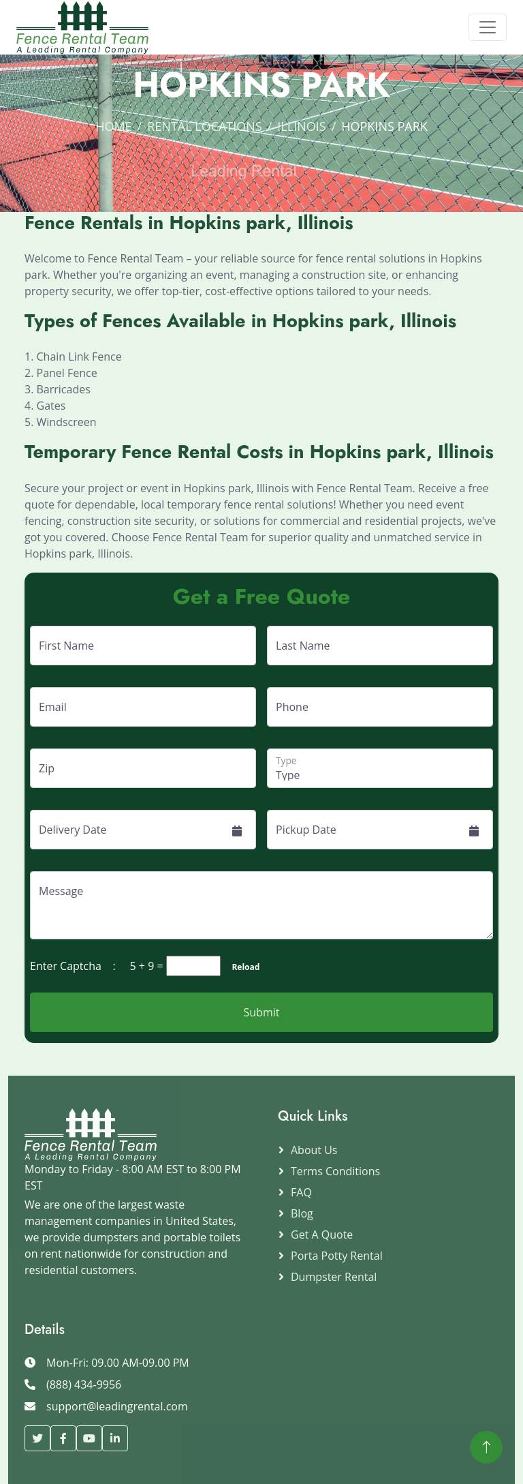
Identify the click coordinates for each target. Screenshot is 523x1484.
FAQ (301, 1192)
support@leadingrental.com (117, 1406)
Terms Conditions (335, 1171)
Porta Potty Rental (337, 1255)
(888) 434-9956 (83, 1384)
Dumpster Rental (334, 1276)
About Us (314, 1149)
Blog (302, 1213)
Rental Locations (204, 126)
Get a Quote (322, 1234)
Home (113, 126)
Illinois (301, 126)
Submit (262, 1012)
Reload (241, 967)
